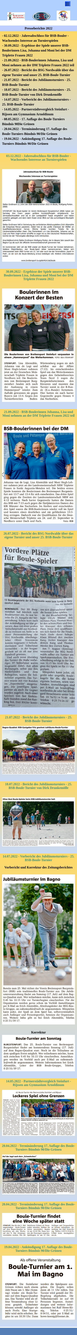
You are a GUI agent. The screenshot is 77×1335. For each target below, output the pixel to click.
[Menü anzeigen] (67, 4)
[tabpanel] (38, 92)
